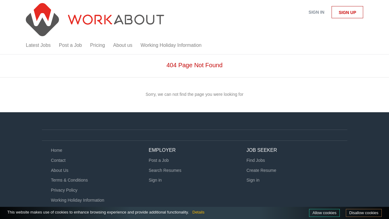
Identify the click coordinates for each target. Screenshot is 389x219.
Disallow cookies (362, 212)
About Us (60, 170)
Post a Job (159, 160)
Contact (58, 160)
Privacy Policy (64, 190)
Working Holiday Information (78, 200)
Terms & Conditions (69, 180)
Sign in (316, 12)
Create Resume (261, 170)
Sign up (347, 12)
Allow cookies (321, 212)
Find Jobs (255, 160)
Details (212, 212)
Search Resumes (165, 170)
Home (56, 150)
